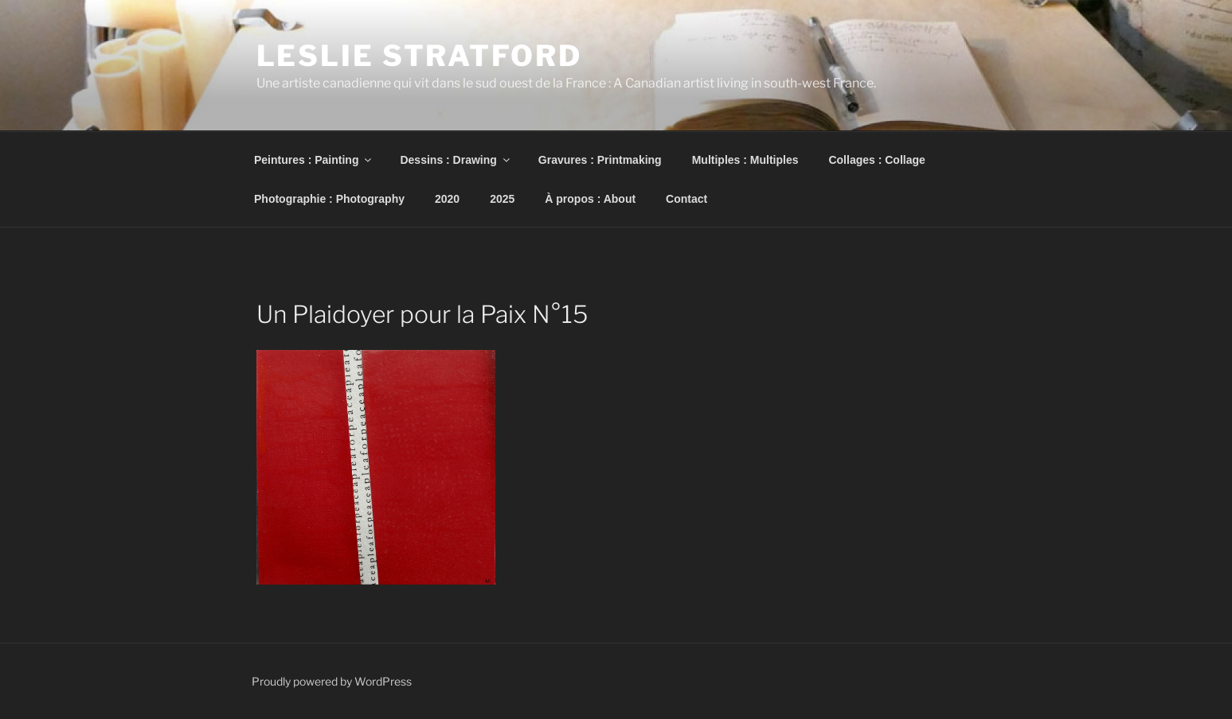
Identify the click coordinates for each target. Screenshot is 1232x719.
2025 (502, 198)
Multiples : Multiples (745, 160)
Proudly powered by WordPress (332, 681)
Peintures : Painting (314, 160)
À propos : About (590, 198)
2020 (447, 198)
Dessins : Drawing (455, 160)
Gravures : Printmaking (600, 160)
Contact (686, 198)
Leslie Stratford (419, 55)
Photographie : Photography (329, 198)
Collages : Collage (876, 160)
